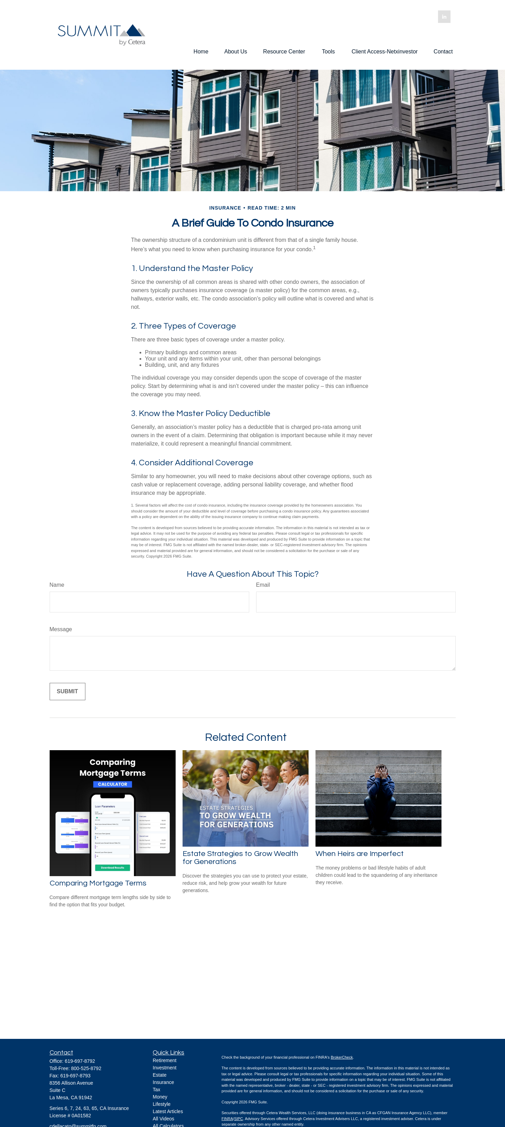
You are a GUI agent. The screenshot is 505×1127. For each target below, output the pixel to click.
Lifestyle (161, 1104)
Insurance (163, 1082)
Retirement (164, 1060)
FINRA (227, 1119)
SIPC (238, 1119)
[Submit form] (67, 691)
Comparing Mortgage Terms (98, 883)
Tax (156, 1089)
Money (160, 1097)
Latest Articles (168, 1111)
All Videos (163, 1118)
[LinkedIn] (444, 16)
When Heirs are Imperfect (359, 854)
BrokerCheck (342, 1057)
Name (57, 585)
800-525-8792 (86, 1068)
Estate (160, 1075)
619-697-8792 (80, 1061)
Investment (164, 1067)
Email (263, 585)
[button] (201, 51)
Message (61, 629)
